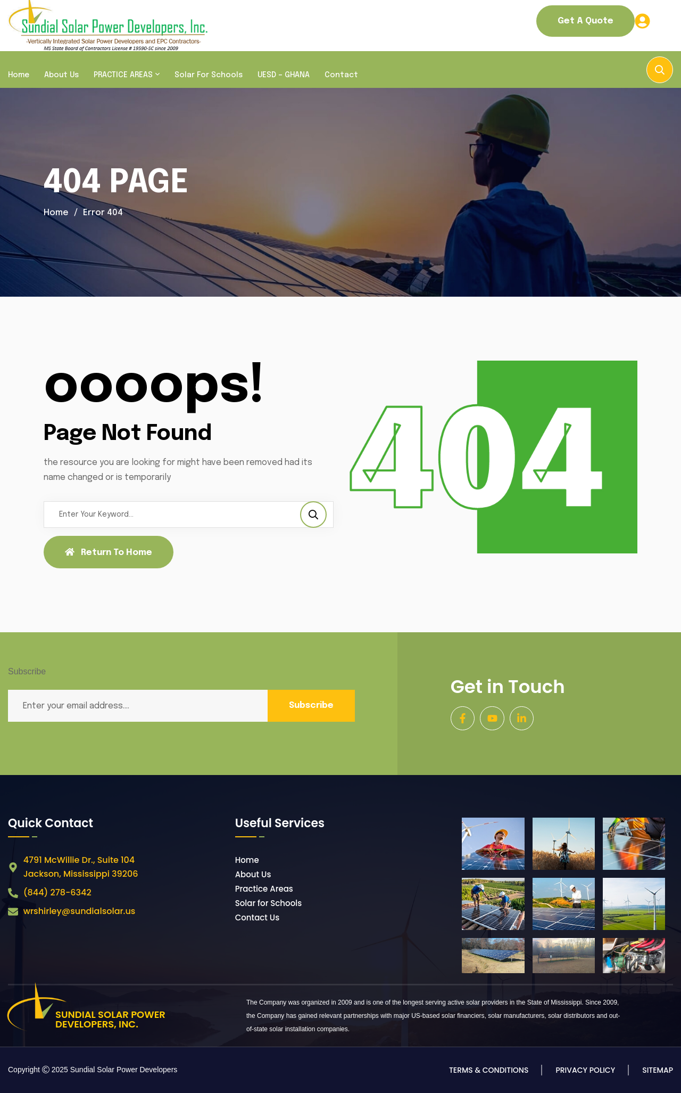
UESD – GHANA (284, 75)
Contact (341, 75)
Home (18, 75)
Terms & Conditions (488, 1070)
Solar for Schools (209, 75)
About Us (61, 75)
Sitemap (657, 1070)
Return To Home (108, 552)
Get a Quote (585, 21)
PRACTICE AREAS (123, 75)
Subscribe (311, 705)
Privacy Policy (585, 1070)
